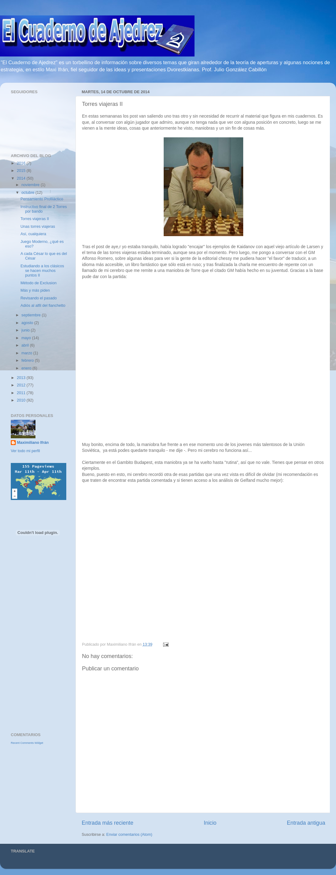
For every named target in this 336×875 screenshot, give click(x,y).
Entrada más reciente (107, 823)
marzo (28, 353)
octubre (29, 192)
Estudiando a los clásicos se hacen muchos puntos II (42, 270)
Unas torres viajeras (37, 226)
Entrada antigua (306, 823)
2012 (22, 385)
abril (26, 345)
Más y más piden (35, 290)
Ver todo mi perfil (25, 451)
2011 (22, 393)
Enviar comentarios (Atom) (129, 834)
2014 (22, 178)
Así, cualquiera (33, 234)
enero (27, 368)
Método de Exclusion (38, 283)
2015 (22, 171)
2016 (22, 163)
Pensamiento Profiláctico (41, 199)
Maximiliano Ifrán (33, 442)
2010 (22, 400)
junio (26, 330)
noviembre (31, 185)
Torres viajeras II (34, 219)
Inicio (210, 823)
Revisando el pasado (38, 298)
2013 (22, 378)
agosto (28, 323)
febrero (28, 360)
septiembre (32, 315)
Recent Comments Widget (27, 742)
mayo (27, 338)
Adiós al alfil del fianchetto (42, 305)
